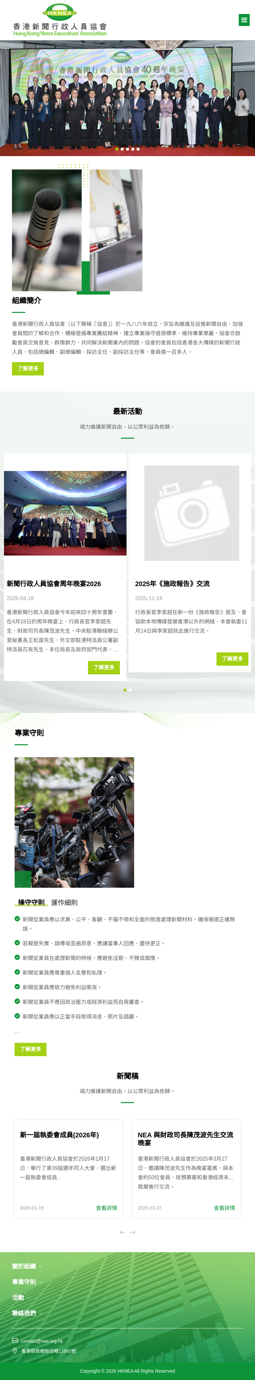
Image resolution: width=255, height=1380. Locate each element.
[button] (117, 149)
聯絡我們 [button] (27, 1313)
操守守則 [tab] (31, 902)
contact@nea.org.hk (42, 1341)
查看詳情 (106, 1208)
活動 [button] (21, 1297)
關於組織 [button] (27, 1266)
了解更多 (28, 368)
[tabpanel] (129, 985)
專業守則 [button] (27, 1282)
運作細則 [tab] (64, 902)
